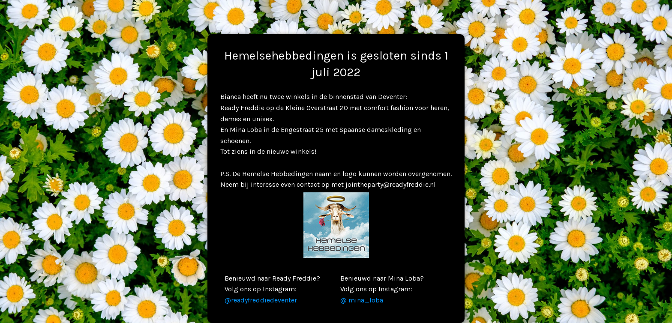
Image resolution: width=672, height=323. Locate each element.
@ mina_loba (361, 300)
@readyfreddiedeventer (261, 300)
